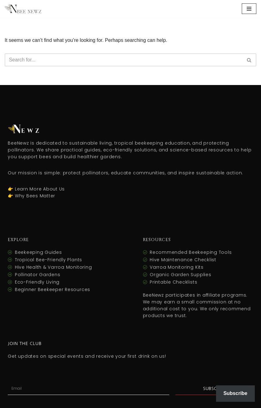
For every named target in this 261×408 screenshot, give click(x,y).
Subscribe (235, 393)
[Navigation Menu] (249, 8)
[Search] (123, 59)
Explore (18, 240)
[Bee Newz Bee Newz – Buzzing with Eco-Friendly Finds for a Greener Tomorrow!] (23, 8)
